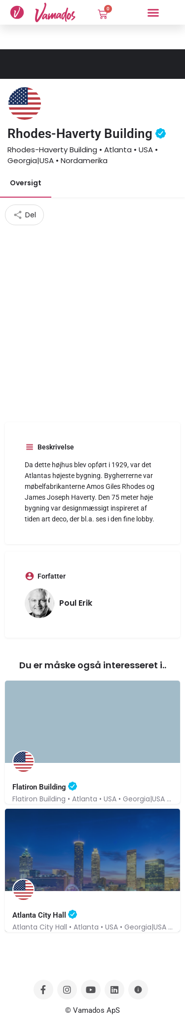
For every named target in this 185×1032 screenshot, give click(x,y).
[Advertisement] (92, 322)
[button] (153, 12)
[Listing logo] (24, 103)
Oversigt (25, 183)
